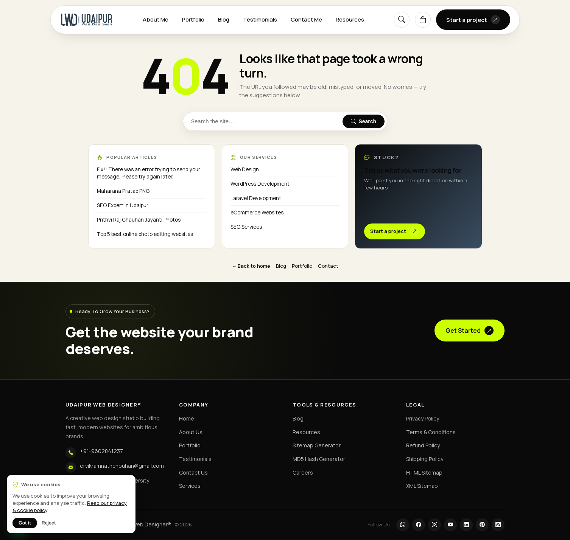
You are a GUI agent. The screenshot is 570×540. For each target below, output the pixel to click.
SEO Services (246, 226)
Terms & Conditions (431, 432)
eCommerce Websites (256, 212)
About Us (190, 432)
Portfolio (193, 19)
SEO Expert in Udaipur (122, 205)
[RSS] (498, 524)
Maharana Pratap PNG (123, 191)
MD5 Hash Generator (319, 458)
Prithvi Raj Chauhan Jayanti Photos (139, 219)
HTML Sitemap (424, 472)
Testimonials (260, 19)
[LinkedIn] (466, 524)
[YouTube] (450, 524)
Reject (49, 523)
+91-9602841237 (101, 451)
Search (363, 121)
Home (186, 418)
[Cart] (423, 20)
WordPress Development (260, 183)
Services (190, 485)
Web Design (244, 169)
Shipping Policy (424, 458)
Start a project (473, 19)
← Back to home (251, 265)
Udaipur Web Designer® (141, 524)
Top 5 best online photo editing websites (145, 234)
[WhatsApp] (402, 524)
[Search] (402, 20)
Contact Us (193, 472)
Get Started (469, 330)
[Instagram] (434, 524)
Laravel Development (255, 198)
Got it (25, 523)
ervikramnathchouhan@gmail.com (122, 465)
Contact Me (306, 19)
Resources (350, 19)
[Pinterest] (482, 524)
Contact (328, 265)
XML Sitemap (422, 485)
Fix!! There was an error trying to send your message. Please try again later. (148, 173)
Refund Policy (423, 445)
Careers (303, 472)
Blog (223, 19)
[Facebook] (418, 524)
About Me (155, 19)
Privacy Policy (422, 418)
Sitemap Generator (317, 445)
